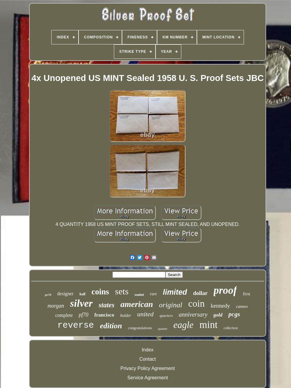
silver (81, 303)
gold (217, 315)
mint (209, 324)
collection (231, 328)
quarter (162, 328)
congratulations (140, 328)
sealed (139, 294)
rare (153, 294)
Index (147, 349)
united (145, 314)
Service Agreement (147, 377)
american (136, 304)
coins (100, 291)
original (170, 305)
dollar (200, 293)
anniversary (193, 314)
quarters (166, 315)
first (246, 293)
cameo (242, 306)
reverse (76, 325)
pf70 (83, 315)
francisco (104, 315)
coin (196, 303)
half (82, 294)
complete (64, 315)
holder (125, 315)
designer (65, 293)
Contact (147, 359)
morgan (55, 306)
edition (111, 325)
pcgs (234, 314)
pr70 (48, 294)
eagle (183, 325)
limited (175, 292)
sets (122, 291)
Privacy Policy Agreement (147, 368)
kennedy (220, 305)
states (106, 305)
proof (225, 290)
